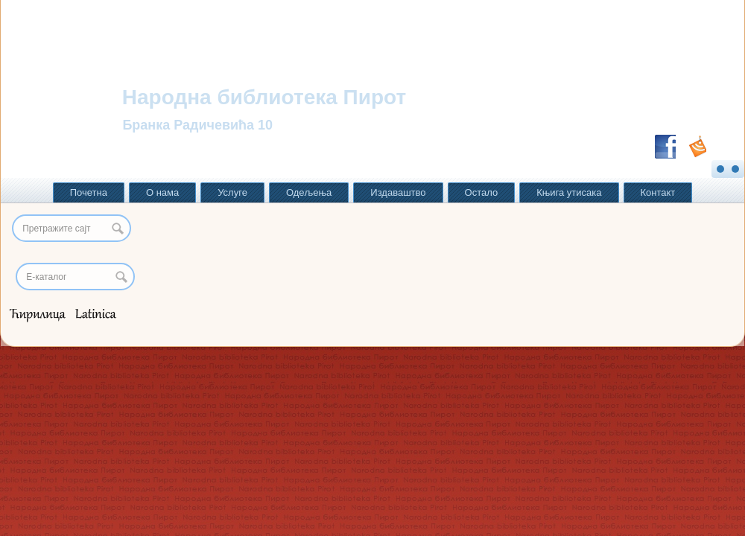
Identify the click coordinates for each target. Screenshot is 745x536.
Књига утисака (568, 192)
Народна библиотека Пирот (264, 97)
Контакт (658, 192)
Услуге (232, 192)
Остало (481, 192)
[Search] (75, 276)
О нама (162, 192)
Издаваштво (397, 192)
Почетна (88, 192)
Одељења (309, 192)
